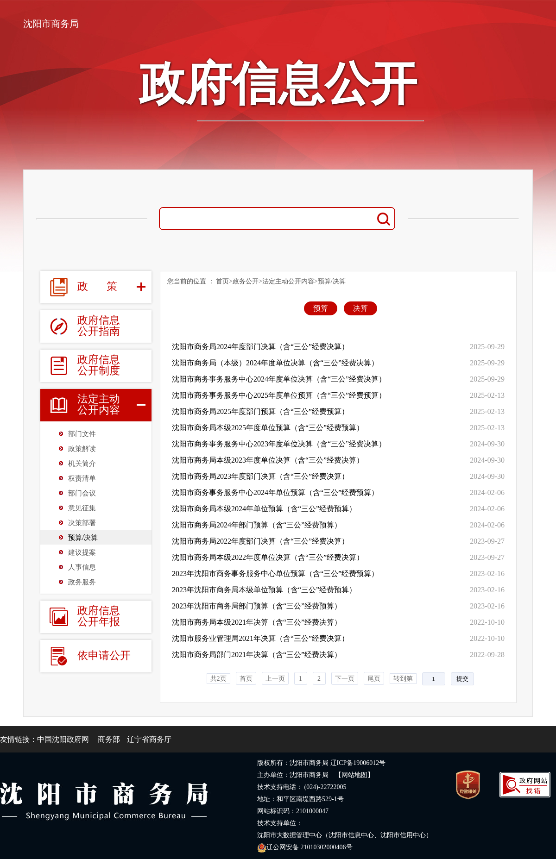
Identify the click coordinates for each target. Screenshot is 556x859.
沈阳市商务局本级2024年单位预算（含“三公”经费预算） (264, 509)
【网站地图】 (354, 774)
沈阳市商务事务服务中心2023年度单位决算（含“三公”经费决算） (279, 444)
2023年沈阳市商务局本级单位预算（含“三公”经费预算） (264, 590)
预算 (320, 308)
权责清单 (82, 478)
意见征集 (82, 508)
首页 (222, 281)
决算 (360, 308)
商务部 (109, 739)
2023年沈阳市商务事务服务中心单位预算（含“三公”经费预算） (275, 573)
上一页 (275, 678)
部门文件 (82, 434)
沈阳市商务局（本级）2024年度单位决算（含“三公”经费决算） (275, 363)
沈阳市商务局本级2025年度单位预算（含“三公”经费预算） (268, 428)
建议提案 (82, 552)
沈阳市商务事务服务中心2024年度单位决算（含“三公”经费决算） (279, 379)
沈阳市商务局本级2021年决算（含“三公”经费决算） (256, 622)
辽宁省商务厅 (149, 739)
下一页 (344, 678)
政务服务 (82, 582)
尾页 (373, 678)
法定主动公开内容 (288, 281)
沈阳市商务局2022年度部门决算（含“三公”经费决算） (260, 541)
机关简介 (82, 463)
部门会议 (82, 493)
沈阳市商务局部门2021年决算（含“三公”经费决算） (256, 654)
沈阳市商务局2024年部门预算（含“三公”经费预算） (256, 525)
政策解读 (82, 448)
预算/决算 (83, 537)
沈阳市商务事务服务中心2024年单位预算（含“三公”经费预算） (275, 492)
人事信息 (82, 567)
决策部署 (82, 523)
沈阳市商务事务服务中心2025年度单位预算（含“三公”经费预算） (279, 395)
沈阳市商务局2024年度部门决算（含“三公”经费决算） (260, 347)
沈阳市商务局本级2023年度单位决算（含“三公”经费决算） (268, 460)
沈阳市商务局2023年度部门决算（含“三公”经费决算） (260, 476)
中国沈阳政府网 (63, 739)
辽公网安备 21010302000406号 (305, 847)
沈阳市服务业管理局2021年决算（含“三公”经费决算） (260, 638)
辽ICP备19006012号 (358, 762)
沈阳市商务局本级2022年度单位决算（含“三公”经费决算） (268, 557)
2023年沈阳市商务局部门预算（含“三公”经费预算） (256, 606)
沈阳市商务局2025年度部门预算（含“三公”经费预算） (260, 411)
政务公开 (246, 281)
